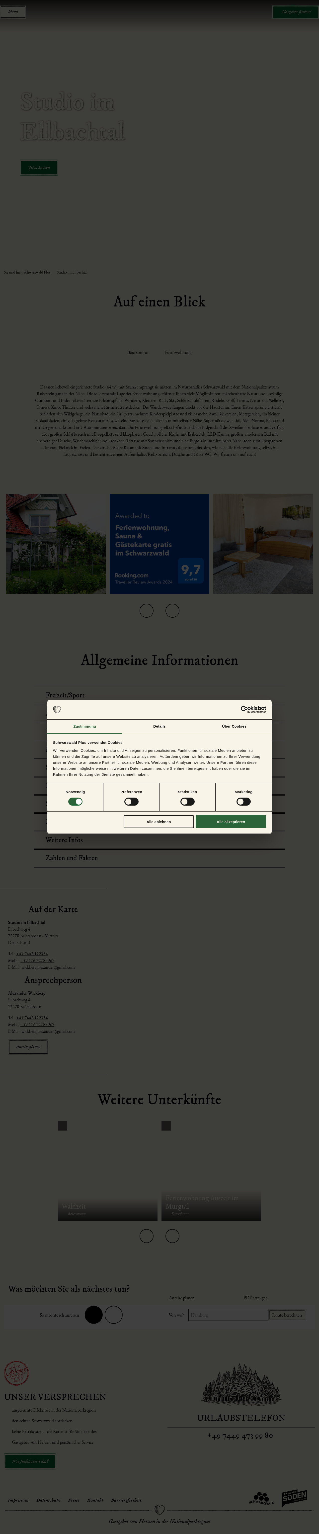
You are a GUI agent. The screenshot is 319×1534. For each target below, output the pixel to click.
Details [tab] (159, 726)
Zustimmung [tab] (85, 726)
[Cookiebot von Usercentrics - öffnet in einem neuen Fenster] (244, 709)
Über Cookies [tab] (234, 726)
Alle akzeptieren (231, 821)
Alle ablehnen (159, 821)
